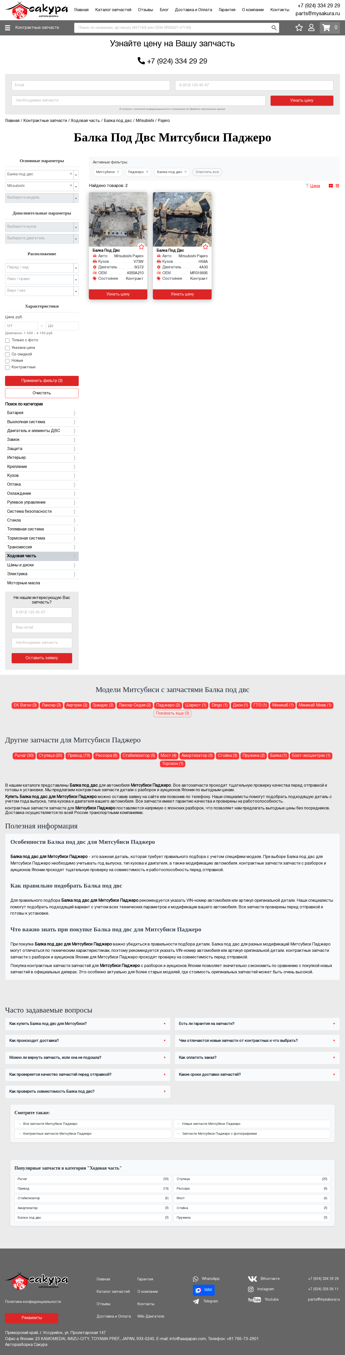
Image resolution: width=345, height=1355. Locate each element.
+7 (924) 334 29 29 (319, 6)
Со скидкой (18, 354)
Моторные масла (23, 583)
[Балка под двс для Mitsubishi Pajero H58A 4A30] (182, 219)
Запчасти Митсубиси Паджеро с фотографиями (219, 1133)
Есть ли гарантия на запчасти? (206, 1024)
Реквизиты (32, 1318)
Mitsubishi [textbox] (39, 185)
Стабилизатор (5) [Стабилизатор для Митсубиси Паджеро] (139, 756)
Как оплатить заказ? (197, 1058)
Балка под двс (93, 1218)
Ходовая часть (42, 556)
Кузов (42, 476)
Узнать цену (301, 100)
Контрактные (20, 367)
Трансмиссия (42, 547)
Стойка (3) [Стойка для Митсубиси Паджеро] (227, 756)
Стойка (252, 1208)
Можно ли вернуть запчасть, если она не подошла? (55, 1058)
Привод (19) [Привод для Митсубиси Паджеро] (79, 756)
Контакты (279, 10)
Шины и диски (42, 565)
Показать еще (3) (172, 713)
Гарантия (227, 10)
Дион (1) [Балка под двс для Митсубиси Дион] (240, 705)
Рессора (252, 1189)
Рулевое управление (42, 502)
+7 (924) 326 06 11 (323, 1289)
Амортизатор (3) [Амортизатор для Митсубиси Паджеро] (197, 756)
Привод (93, 1189)
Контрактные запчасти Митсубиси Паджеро (57, 1133)
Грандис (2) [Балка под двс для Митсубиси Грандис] (103, 705)
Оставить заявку (42, 658)
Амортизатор (93, 1208)
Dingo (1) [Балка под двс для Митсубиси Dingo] (220, 705)
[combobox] (176, 28)
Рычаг (93, 1179)
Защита (42, 449)
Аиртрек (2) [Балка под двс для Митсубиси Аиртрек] (76, 705)
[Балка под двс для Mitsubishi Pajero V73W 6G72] (118, 219)
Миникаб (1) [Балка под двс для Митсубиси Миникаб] (283, 705)
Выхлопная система (42, 422)
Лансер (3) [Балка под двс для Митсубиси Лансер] (51, 705)
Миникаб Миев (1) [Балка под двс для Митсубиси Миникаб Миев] (315, 705)
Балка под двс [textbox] (39, 174)
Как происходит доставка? (34, 1041)
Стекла (42, 520)
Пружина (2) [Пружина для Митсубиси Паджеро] (253, 756)
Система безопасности (42, 511)
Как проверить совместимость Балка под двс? (51, 1091)
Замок (42, 440)
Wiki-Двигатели (150, 1316)
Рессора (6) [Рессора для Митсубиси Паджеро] (106, 756)
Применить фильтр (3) (42, 381)
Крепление (42, 467)
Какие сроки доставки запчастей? (210, 1075)
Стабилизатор (93, 1198)
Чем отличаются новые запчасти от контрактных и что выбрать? (238, 1041)
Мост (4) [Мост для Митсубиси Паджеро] (168, 756)
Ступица (252, 1179)
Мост (252, 1198)
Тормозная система (42, 538)
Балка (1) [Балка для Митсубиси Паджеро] (278, 756)
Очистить (42, 393)
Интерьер (42, 458)
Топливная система (42, 529)
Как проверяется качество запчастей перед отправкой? (60, 1075)
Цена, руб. (14, 317)
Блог (164, 10)
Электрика (42, 574)
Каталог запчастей (113, 10)
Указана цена (20, 348)
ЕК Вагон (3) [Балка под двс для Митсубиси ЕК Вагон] (25, 705)
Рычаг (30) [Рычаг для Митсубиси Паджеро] (24, 756)
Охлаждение (42, 493)
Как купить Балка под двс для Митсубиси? (48, 1024)
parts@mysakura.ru (318, 14)
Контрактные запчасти (37, 28)
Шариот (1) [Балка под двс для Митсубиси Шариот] (195, 705)
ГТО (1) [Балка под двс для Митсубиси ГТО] (260, 705)
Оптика (42, 484)
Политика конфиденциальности (33, 1302)
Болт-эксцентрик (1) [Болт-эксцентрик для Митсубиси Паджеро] (311, 756)
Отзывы (145, 10)
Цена (315, 186)
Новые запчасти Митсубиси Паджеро (211, 1124)
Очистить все (207, 172)
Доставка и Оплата (193, 10)
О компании (253, 10)
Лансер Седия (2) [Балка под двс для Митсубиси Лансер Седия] (135, 705)
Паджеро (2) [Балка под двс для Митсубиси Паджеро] (168, 705)
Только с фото (21, 340)
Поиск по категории (24, 404)
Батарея (42, 413)
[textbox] (39, 198)
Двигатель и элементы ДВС (42, 431)
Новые (14, 361)
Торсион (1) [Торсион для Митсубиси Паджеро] (172, 764)
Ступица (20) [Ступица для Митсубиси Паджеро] (50, 756)
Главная (81, 10)
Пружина (252, 1218)
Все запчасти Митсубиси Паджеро (50, 1124)
